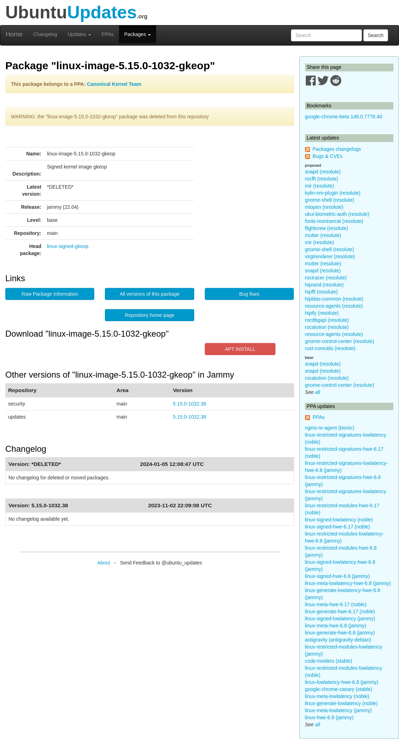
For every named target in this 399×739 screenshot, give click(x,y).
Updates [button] (79, 34)
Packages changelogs (336, 149)
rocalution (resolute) (327, 327)
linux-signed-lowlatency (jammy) (340, 618)
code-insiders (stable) (328, 661)
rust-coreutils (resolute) (330, 348)
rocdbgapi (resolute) (327, 320)
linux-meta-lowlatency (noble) (337, 696)
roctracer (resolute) (326, 277)
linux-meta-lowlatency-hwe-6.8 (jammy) (348, 583)
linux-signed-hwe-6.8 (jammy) (337, 576)
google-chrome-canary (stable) (339, 689)
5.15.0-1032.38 (189, 404)
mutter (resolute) (323, 235)
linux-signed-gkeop (68, 246)
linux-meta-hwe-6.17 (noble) (336, 604)
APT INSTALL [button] (240, 349)
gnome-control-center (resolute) (339, 341)
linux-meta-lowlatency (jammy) (338, 710)
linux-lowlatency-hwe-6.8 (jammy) (342, 682)
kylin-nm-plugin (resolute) (333, 193)
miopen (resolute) (324, 207)
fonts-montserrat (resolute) (334, 221)
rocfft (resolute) (321, 179)
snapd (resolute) (323, 172)
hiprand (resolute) (324, 285)
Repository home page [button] (149, 315)
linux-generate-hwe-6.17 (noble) (340, 611)
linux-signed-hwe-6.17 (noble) (337, 527)
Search (375, 35)
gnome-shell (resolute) (329, 200)
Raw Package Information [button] (50, 294)
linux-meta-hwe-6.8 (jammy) (335, 625)
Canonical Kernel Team (114, 84)
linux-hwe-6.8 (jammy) (329, 717)
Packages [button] (137, 34)
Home (14, 34)
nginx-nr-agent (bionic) (330, 428)
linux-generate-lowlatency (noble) (341, 703)
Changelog (45, 34)
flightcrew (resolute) (326, 228)
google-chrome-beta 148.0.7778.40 (343, 116)
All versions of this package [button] (150, 294)
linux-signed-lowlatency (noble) (339, 519)
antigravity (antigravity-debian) (338, 640)
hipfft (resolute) (321, 292)
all (317, 392)
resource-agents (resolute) (334, 306)
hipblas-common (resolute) (334, 299)
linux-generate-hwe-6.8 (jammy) (340, 632)
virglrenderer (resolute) (330, 256)
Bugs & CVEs (327, 156)
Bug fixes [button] (249, 294)
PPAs (108, 34)
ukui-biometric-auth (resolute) (337, 214)
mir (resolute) (319, 186)
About (103, 563)
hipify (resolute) (322, 313)
